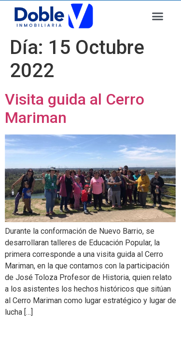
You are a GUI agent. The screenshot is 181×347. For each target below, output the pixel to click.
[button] (158, 16)
